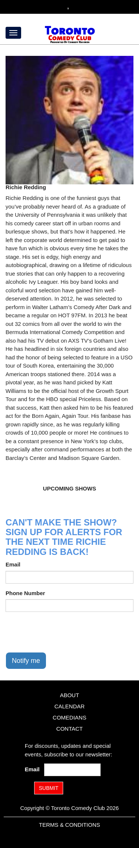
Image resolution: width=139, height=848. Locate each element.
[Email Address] (72, 769)
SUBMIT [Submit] (49, 788)
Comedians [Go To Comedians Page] (69, 717)
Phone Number (25, 593)
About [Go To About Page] (69, 695)
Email (13, 564)
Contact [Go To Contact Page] (69, 728)
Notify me (26, 660)
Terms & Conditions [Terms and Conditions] (69, 825)
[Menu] (13, 33)
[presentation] (62, 632)
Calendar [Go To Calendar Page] (69, 706)
